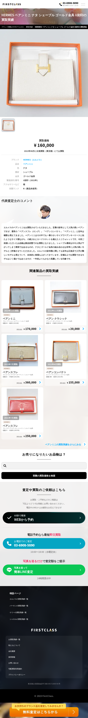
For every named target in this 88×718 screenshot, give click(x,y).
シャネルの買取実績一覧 (19, 619)
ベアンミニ (28, 163)
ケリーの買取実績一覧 (18, 612)
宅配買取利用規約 (15, 668)
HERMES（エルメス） (33, 159)
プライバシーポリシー (16, 674)
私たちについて (14, 645)
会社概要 (11, 651)
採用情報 (11, 657)
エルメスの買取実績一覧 (19, 599)
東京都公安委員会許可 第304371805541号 (44, 683)
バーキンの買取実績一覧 (19, 605)
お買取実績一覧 (14, 639)
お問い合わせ (13, 663)
